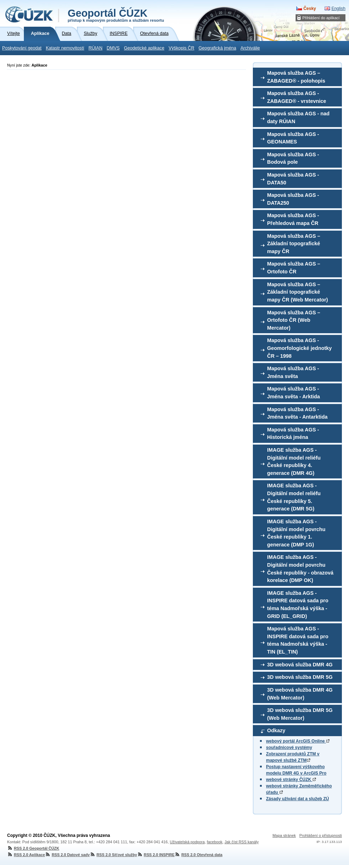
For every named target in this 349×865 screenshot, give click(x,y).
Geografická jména (217, 48)
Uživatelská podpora (187, 842)
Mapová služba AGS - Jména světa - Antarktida (297, 413)
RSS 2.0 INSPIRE (155, 855)
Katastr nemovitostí (65, 48)
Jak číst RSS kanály (241, 842)
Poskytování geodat (22, 48)
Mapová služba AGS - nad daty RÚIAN (298, 117)
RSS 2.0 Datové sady (67, 855)
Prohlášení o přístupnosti (320, 835)
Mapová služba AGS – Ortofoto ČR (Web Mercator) (293, 320)
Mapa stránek (284, 835)
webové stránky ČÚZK (291, 779)
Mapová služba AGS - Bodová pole (293, 158)
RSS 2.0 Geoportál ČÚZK (33, 848)
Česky (309, 8)
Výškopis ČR (181, 48)
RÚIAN (95, 48)
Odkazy (276, 730)
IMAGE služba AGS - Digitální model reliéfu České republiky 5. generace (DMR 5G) (294, 497)
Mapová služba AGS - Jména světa (293, 372)
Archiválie (250, 48)
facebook (215, 842)
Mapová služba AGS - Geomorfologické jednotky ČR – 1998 (299, 347)
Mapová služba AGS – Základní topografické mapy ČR (293, 243)
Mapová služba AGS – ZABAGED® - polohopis (296, 77)
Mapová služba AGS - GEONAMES (293, 138)
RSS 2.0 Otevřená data (198, 855)
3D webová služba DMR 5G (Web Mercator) (300, 714)
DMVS (113, 48)
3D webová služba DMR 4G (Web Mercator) (300, 694)
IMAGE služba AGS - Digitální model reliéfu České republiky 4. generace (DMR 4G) (294, 461)
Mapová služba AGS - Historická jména (293, 433)
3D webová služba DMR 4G (300, 664)
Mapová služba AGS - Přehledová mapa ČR (293, 219)
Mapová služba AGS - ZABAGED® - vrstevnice (296, 97)
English (338, 8)
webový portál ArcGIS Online (297, 741)
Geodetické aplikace (144, 48)
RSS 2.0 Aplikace (26, 855)
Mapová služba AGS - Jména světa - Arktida (293, 392)
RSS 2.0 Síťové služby (113, 855)
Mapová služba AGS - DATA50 (293, 178)
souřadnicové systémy (289, 747)
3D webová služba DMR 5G (300, 677)
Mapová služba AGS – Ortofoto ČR (293, 267)
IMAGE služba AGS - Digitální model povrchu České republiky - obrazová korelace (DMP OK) (300, 568)
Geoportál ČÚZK (116, 14)
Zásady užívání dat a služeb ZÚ (297, 798)
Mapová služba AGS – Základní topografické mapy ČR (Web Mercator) (297, 292)
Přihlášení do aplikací (321, 18)
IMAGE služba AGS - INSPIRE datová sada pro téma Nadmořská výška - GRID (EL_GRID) (297, 604)
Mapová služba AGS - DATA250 (293, 199)
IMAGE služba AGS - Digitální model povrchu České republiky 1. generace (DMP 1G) (296, 533)
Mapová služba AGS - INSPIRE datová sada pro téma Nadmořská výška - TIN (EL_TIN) (297, 640)
